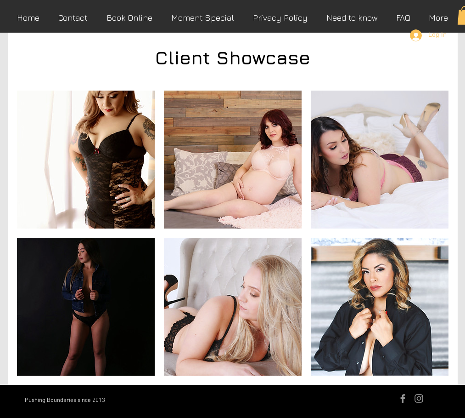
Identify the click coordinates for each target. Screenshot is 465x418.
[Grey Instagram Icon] (419, 398)
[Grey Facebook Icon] (403, 398)
